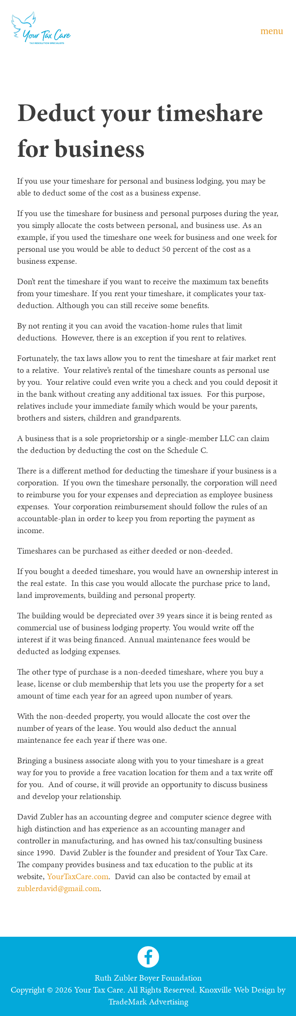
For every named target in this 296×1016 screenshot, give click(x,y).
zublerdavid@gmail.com (58, 888)
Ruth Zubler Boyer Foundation (148, 978)
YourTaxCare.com (77, 876)
